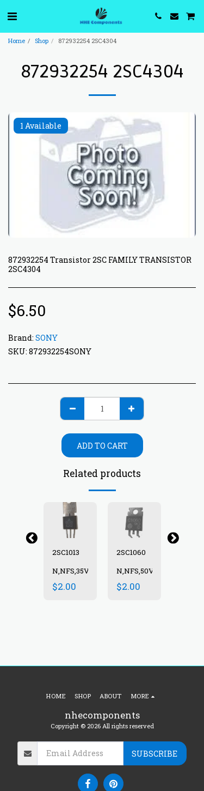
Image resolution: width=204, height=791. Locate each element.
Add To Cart (102, 445)
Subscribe (154, 753)
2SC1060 (131, 552)
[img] (70, 520)
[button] (12, 16)
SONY (46, 338)
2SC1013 (65, 552)
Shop (41, 41)
